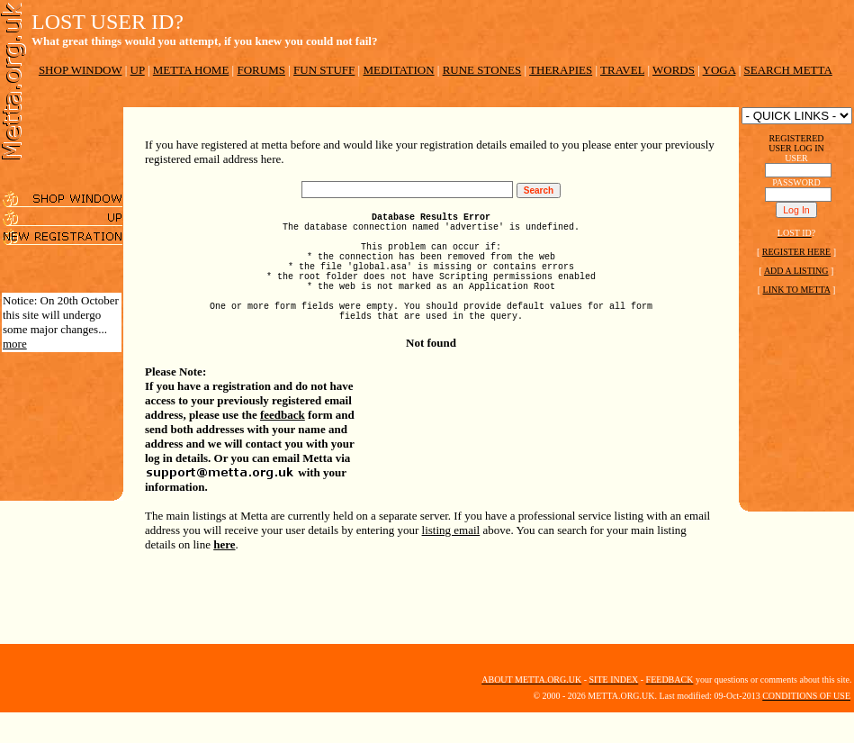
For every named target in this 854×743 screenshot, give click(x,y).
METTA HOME (191, 70)
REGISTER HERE (796, 252)
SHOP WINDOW (80, 70)
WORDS (673, 70)
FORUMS (260, 70)
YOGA (719, 70)
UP (137, 70)
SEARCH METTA (788, 70)
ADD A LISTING (796, 271)
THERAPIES (560, 70)
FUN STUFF (324, 70)
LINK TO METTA (797, 289)
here (224, 574)
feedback (282, 444)
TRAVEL (622, 70)
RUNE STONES (482, 70)
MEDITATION (398, 70)
